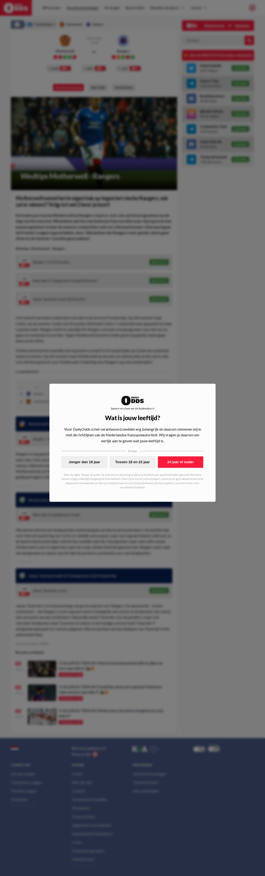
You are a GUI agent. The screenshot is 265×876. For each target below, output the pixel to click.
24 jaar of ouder (180, 462)
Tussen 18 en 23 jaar (132, 462)
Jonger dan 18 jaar (84, 462)
